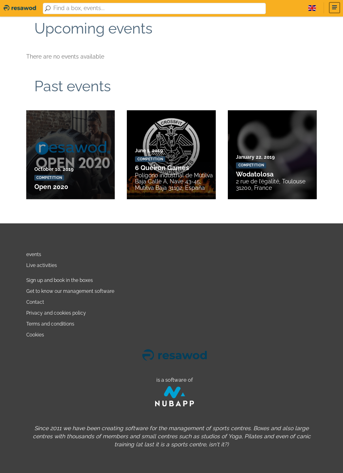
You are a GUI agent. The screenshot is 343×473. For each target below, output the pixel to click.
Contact (35, 302)
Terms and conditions (50, 324)
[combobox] (158, 8)
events (33, 254)
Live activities (41, 265)
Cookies (35, 335)
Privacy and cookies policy (56, 313)
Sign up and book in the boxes (59, 280)
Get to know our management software (70, 291)
